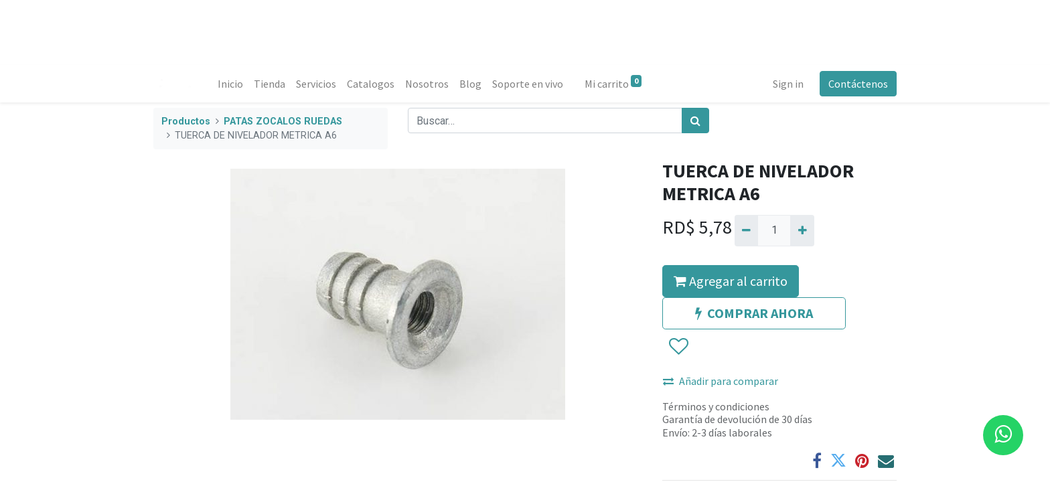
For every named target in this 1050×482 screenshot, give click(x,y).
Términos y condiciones (715, 406)
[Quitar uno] (746, 230)
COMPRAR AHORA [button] (754, 313)
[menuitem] (230, 83)
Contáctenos (858, 83)
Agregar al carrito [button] (731, 280)
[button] (678, 346)
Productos (185, 121)
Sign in (788, 83)
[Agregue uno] (802, 230)
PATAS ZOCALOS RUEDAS (283, 121)
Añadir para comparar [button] (720, 381)
